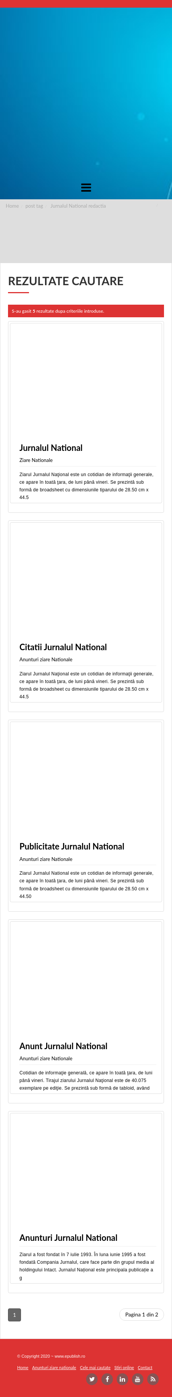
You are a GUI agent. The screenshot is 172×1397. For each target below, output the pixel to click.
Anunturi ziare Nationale (45, 659)
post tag (34, 206)
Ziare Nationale (36, 460)
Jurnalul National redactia (78, 206)
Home (12, 206)
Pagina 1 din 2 (141, 1314)
